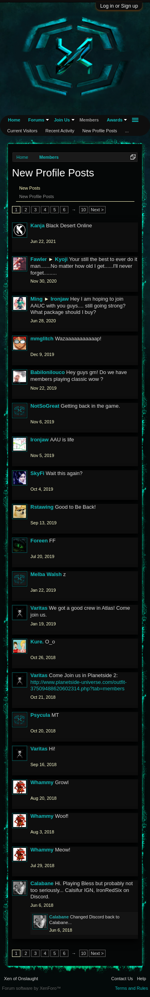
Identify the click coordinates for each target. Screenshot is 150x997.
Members (89, 119)
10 (83, 209)
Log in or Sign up (119, 6)
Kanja (37, 225)
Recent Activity (60, 130)
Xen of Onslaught (21, 978)
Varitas (39, 608)
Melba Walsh (46, 574)
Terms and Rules (131, 988)
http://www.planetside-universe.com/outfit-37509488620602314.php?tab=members (78, 685)
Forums (36, 119)
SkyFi (37, 473)
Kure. (37, 642)
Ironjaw (59, 299)
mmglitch (42, 339)
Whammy (42, 782)
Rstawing (42, 507)
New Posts (29, 188)
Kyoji (61, 259)
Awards (115, 119)
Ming (36, 299)
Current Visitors (22, 130)
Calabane (42, 883)
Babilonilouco (47, 372)
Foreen (39, 541)
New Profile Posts (36, 196)
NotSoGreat (44, 406)
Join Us (62, 119)
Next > (97, 209)
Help (141, 978)
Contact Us (122, 978)
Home (14, 119)
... (127, 130)
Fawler (38, 259)
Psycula (40, 715)
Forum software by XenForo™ (31, 988)
